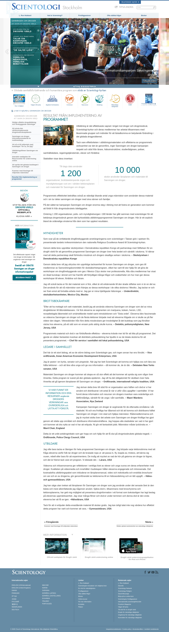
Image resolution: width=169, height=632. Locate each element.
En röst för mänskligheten (86, 588)
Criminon (69, 100)
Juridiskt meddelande (151, 629)
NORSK (45, 588)
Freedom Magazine (148, 104)
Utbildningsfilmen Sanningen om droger (25, 151)
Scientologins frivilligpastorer (127, 599)
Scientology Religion (125, 591)
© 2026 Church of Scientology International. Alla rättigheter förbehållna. (34, 629)
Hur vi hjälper (19, 106)
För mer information (84, 601)
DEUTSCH (15, 609)
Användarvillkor (138, 629)
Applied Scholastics (52, 100)
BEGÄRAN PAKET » (24, 277)
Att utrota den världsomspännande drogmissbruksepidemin (21, 130)
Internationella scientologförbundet (129, 601)
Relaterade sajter (130, 2)
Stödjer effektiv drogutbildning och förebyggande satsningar (24, 123)
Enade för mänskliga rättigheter (128, 612)
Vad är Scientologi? (54, 15)
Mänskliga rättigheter (115, 100)
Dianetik (121, 586)
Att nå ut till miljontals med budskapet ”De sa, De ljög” (22, 145)
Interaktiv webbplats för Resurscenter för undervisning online (24, 159)
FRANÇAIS (15, 593)
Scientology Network (125, 588)
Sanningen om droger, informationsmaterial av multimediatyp (21, 138)
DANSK (14, 590)
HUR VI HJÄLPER (21, 111)
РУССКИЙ (15, 601)
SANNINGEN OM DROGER (40, 111)
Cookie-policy (126, 629)
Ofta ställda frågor (114, 15)
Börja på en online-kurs (126, 596)
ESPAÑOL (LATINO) (49, 593)
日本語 (14, 599)
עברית (14, 596)
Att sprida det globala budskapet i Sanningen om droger (25, 166)
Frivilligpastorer (84, 15)
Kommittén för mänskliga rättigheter (130, 617)
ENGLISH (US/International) (21, 585)
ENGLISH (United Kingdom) (21, 588)
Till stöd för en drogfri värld (127, 609)
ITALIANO (45, 601)
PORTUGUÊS (47, 604)
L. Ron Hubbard (25, 15)
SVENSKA (45, 590)
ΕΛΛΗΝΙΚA (46, 598)
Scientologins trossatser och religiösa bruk (92, 586)
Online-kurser (82, 599)
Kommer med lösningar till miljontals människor (22, 172)
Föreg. (77, 86)
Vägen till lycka (36, 100)
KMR (130, 100)
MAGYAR (45, 585)
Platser (80, 607)
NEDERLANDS (17, 607)
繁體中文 (15, 604)
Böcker (144, 15)
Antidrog (99, 100)
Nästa (91, 86)
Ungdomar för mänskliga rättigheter (130, 615)
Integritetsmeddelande (113, 629)
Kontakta (81, 604)
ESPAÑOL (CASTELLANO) (51, 596)
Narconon (85, 100)
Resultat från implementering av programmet (24, 178)
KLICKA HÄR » (24, 216)
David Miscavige (123, 593)
